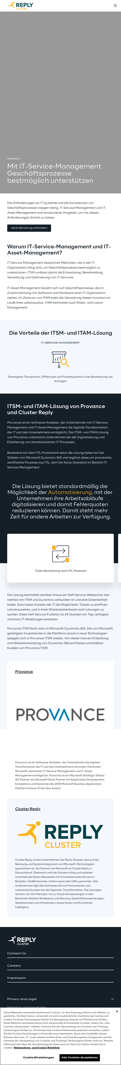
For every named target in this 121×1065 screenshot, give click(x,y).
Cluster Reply (28, 809)
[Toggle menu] (115, 6)
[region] (60, 1036)
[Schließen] (117, 1011)
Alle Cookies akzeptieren (79, 1058)
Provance (24, 672)
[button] (29, 228)
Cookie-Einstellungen (38, 1058)
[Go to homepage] (24, 6)
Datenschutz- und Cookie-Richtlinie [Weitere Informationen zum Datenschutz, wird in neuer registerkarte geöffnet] (37, 1048)
